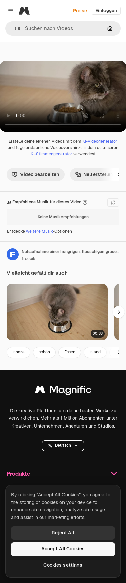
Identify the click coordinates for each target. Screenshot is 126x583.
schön (44, 352)
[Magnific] (24, 10)
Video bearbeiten (35, 174)
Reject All (63, 533)
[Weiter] (119, 174)
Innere (18, 352)
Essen (69, 352)
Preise (80, 11)
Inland (95, 352)
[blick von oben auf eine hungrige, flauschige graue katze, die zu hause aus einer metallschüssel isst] (57, 312)
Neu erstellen (94, 174)
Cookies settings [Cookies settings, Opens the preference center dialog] (62, 565)
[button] (15, 28)
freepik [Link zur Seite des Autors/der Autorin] (28, 258)
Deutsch (63, 445)
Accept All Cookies (63, 549)
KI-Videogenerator (99, 141)
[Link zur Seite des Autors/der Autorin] (13, 254)
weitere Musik (39, 231)
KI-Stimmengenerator (51, 154)
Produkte (63, 473)
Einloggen (106, 10)
